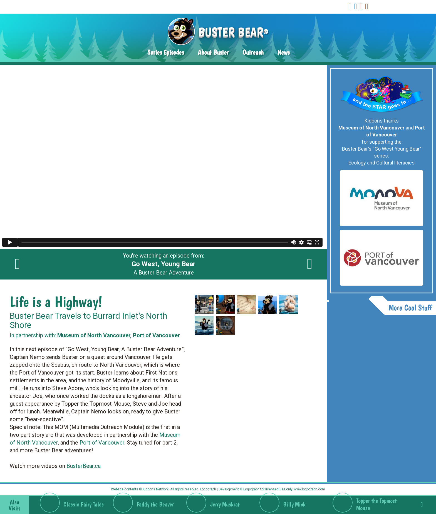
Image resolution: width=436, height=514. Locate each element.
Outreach (253, 52)
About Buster (213, 52)
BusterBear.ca (83, 466)
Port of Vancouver (102, 442)
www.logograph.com (309, 489)
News (283, 52)
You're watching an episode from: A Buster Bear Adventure (163, 264)
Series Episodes (165, 52)
